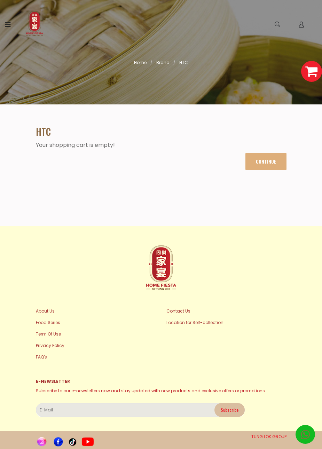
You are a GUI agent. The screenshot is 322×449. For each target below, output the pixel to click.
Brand (163, 62)
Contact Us (178, 311)
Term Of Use (48, 334)
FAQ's (41, 357)
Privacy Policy (50, 345)
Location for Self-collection (194, 322)
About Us (45, 311)
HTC (183, 62)
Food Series (48, 322)
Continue (266, 161)
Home (140, 62)
